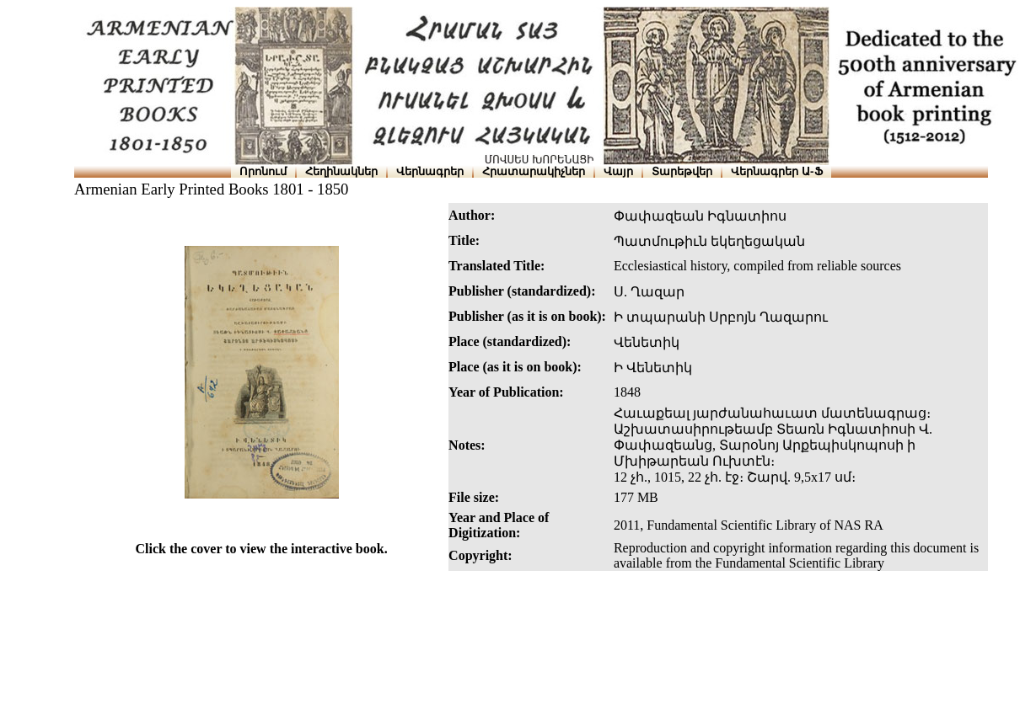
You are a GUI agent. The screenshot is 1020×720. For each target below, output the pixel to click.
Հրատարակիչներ (533, 171)
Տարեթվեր (682, 171)
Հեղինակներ (341, 171)
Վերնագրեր (430, 171)
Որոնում (263, 171)
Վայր (618, 171)
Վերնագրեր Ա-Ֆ (776, 171)
